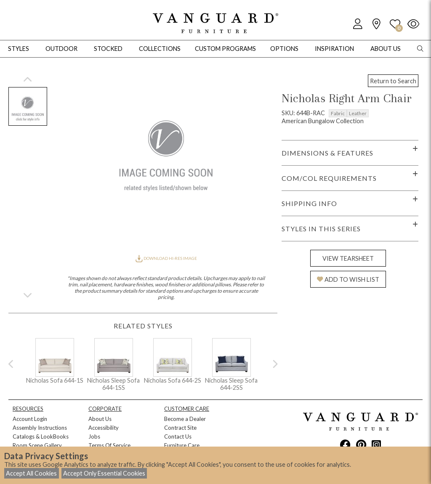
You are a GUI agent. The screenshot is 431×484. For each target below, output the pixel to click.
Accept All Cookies (31, 473)
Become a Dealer (185, 418)
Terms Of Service (109, 445)
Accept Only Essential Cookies (104, 473)
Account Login (30, 418)
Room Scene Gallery (37, 445)
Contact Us (178, 436)
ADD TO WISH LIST (348, 279)
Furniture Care (182, 445)
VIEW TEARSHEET (348, 258)
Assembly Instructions (40, 427)
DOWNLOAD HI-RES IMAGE (166, 258)
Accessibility (103, 427)
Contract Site (180, 427)
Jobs (94, 436)
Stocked (108, 48)
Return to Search (393, 81)
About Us (100, 418)
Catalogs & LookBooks (41, 436)
